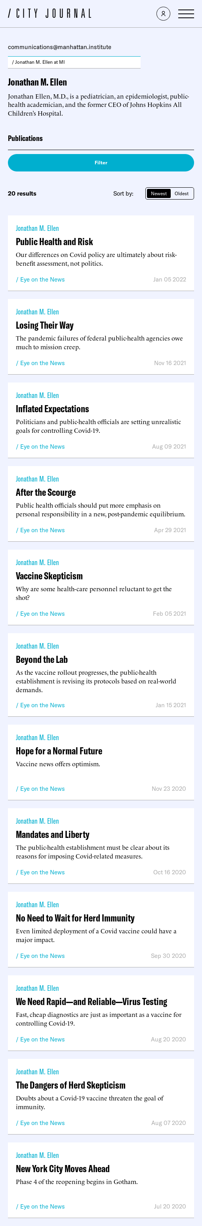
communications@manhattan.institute (59, 47)
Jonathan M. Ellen (37, 228)
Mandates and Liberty (53, 834)
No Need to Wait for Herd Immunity (75, 918)
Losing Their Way (45, 325)
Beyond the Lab (42, 659)
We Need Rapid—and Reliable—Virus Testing (91, 1001)
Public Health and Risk (54, 241)
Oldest (182, 193)
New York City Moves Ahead (63, 1168)
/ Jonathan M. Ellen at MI (38, 62)
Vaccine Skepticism (49, 576)
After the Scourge (46, 492)
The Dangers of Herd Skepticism (71, 1085)
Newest (159, 193)
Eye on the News (42, 279)
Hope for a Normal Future (59, 751)
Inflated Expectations (52, 408)
